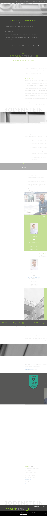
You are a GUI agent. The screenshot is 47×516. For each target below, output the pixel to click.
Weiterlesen (24, 514)
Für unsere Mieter (29, 1)
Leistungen (20, 1)
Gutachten (44, 1)
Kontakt (40, 1)
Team (24, 1)
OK (21, 514)
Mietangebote (35, 1)
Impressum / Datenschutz (39, 506)
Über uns (15, 1)
